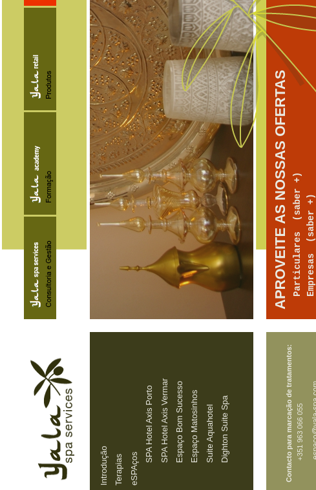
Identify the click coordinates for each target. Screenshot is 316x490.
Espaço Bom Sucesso (179, 422)
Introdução (104, 465)
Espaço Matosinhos (194, 426)
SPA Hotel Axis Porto (149, 424)
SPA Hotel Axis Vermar (164, 420)
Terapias (118, 469)
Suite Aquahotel (209, 433)
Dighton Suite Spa (224, 429)
